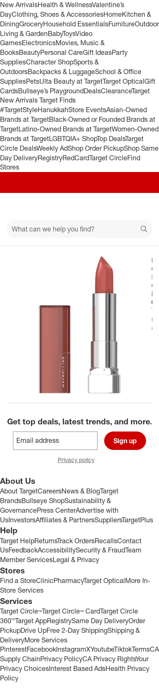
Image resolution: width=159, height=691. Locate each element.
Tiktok (123, 649)
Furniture (121, 24)
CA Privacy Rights (109, 659)
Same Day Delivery (100, 621)
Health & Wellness (65, 4)
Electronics (39, 43)
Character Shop (49, 62)
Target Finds (57, 100)
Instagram (71, 649)
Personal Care (61, 52)
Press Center (56, 510)
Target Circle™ (21, 611)
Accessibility (57, 550)
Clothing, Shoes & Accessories (57, 14)
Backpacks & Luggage (61, 71)
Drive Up (33, 630)
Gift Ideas (97, 52)
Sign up (125, 441)
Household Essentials (75, 24)
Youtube (102, 649)
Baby (55, 33)
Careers (50, 491)
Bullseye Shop (42, 500)
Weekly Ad (52, 148)
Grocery (31, 24)
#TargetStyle (19, 109)
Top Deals (111, 138)
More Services (45, 640)
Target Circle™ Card (71, 611)
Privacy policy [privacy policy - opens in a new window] (79, 460)
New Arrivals (19, 4)
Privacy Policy (61, 659)
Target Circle (108, 158)
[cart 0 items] (141, 206)
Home (112, 14)
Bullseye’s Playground (51, 91)
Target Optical (123, 81)
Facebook (41, 649)
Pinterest (13, 649)
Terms (141, 649)
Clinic (45, 580)
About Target (19, 491)
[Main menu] (17, 206)
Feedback (23, 550)
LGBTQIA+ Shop (73, 138)
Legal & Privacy (76, 559)
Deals (92, 91)
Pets (32, 81)
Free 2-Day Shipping (77, 630)
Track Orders (76, 541)
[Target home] (79, 206)
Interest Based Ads (77, 668)
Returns (45, 541)
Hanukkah (53, 109)
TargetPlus (137, 520)
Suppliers (108, 520)
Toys (68, 33)
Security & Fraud (100, 550)
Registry (50, 158)
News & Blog (81, 491)
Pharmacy (68, 580)
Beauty (29, 52)
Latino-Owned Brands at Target (65, 129)
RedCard (75, 158)
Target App (31, 621)
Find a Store (18, 580)
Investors (22, 520)
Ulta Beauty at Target (71, 81)
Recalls (106, 541)
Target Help (17, 541)
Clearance (116, 91)
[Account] (119, 206)
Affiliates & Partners (65, 520)
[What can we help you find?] (79, 229)
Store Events (87, 109)
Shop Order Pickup (96, 148)
